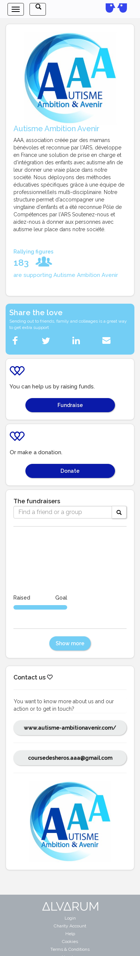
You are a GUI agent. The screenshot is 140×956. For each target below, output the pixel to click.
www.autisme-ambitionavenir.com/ (70, 728)
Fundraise (70, 405)
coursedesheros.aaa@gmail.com (70, 758)
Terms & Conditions (70, 949)
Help (70, 933)
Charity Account (70, 925)
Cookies (70, 941)
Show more (70, 643)
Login (70, 918)
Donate (70, 471)
